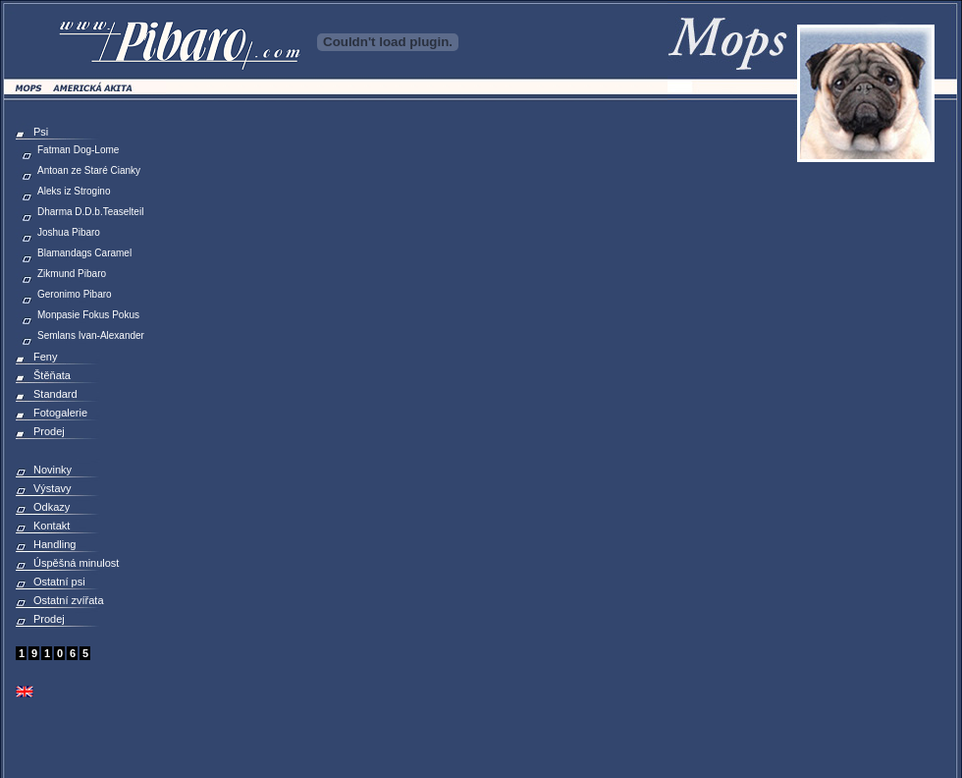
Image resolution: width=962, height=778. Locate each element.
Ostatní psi (59, 581)
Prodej (49, 431)
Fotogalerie (60, 412)
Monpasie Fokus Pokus (88, 314)
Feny (45, 356)
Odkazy (51, 507)
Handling (54, 544)
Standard (55, 394)
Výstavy (52, 488)
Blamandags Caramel (84, 253)
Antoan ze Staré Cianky (88, 170)
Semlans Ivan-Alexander (90, 335)
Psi (40, 132)
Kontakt (51, 525)
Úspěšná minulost (76, 563)
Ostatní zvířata (68, 600)
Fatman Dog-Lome (78, 149)
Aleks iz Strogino (73, 191)
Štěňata (52, 375)
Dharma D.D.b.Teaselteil (90, 211)
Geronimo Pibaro (74, 294)
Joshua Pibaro (68, 232)
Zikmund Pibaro (71, 273)
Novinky (52, 469)
